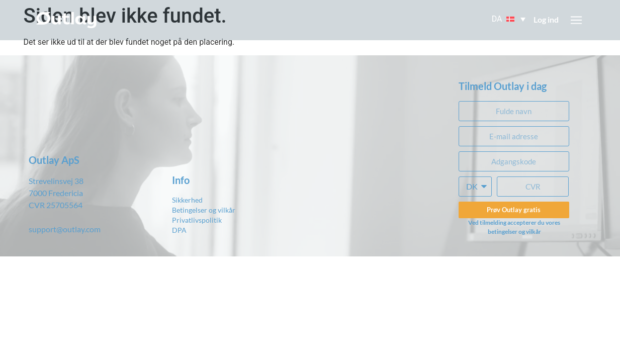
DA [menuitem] (497, 19)
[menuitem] (509, 19)
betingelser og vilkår (514, 231)
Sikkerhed (187, 200)
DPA (179, 230)
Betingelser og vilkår (203, 210)
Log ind (546, 19)
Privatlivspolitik (197, 220)
